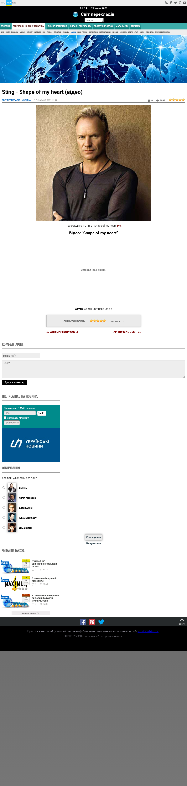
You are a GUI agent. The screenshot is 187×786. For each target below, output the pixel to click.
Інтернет (29, 32)
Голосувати (93, 537)
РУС (3, 2)
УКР (9, 2)
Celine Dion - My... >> (127, 332)
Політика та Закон (105, 32)
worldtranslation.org (148, 631)
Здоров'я (22, 32)
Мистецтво (37, 32)
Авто (2, 32)
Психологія (123, 32)
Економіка (14, 32)
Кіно (44, 32)
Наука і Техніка (82, 32)
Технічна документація (162, 32)
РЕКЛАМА (135, 26)
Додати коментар (14, 382)
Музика (73, 32)
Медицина (66, 32)
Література (57, 32)
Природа (115, 32)
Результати (93, 543)
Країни (142, 32)
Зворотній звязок (103, 26)
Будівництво (149, 32)
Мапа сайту (122, 26)
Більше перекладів (57, 26)
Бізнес (7, 32)
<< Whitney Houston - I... (63, 332)
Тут (119, 225)
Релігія (130, 32)
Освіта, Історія (93, 32)
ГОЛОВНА (5, 26)
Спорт (136, 32)
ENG (14, 2)
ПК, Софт (49, 32)
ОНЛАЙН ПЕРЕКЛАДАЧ (80, 26)
